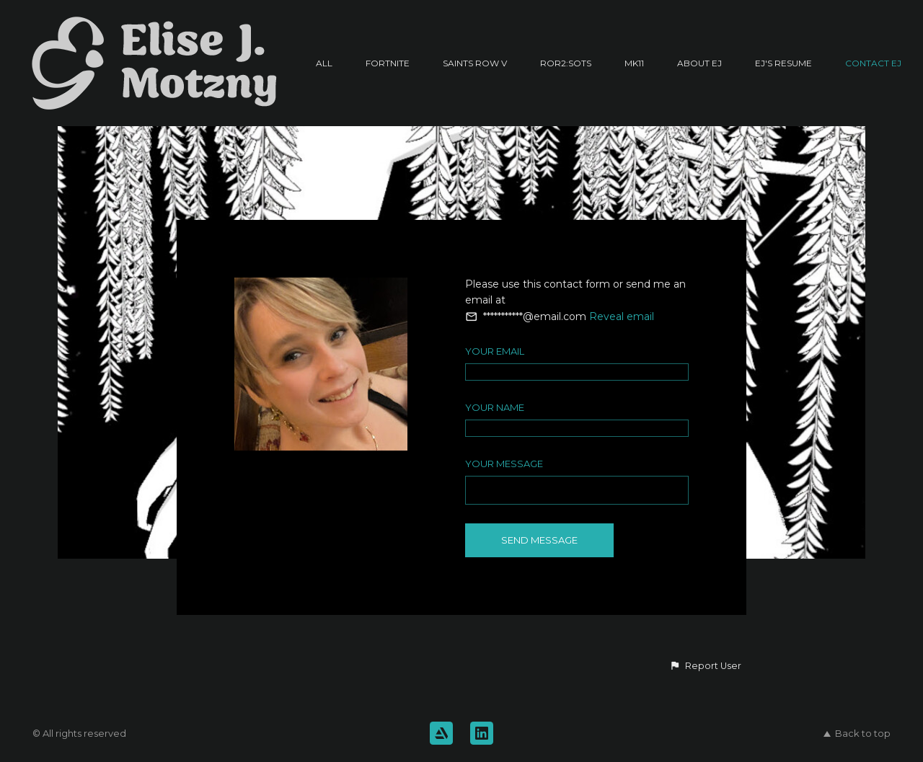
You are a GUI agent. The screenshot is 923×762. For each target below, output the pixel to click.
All (324, 63)
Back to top (857, 733)
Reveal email (621, 316)
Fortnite (388, 63)
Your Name (494, 407)
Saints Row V (475, 63)
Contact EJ (873, 63)
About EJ (699, 63)
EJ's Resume (783, 63)
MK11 (634, 63)
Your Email (494, 351)
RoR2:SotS (565, 63)
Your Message (504, 463)
